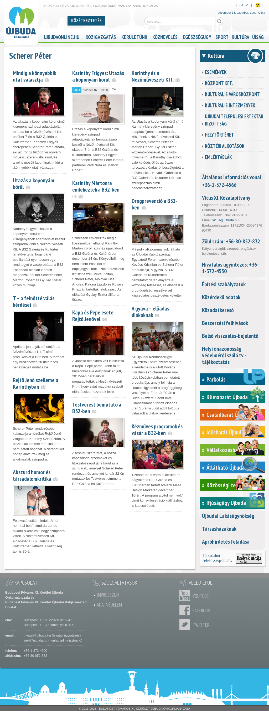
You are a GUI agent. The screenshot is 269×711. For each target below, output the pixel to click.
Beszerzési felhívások (225, 323)
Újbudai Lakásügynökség (228, 515)
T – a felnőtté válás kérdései (33, 301)
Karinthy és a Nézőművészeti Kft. (152, 76)
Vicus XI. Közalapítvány (226, 197)
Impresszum (108, 595)
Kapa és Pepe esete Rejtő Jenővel (92, 316)
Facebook (186, 610)
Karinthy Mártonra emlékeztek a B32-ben (96, 186)
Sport (222, 36)
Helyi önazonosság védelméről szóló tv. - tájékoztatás (224, 355)
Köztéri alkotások (225, 146)
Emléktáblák (218, 157)
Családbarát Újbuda (228, 414)
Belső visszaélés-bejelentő (230, 335)
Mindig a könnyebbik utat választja (34, 76)
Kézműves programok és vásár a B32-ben (157, 430)
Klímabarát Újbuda (227, 397)
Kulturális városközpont (232, 94)
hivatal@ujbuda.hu (37, 635)
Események (216, 72)
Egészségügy (197, 36)
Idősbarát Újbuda (225, 432)
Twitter (186, 624)
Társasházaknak (219, 528)
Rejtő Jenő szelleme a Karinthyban (35, 383)
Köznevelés (165, 36)
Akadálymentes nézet (258, 5)
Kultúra (240, 36)
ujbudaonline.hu (61, 36)
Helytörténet (219, 135)
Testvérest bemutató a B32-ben (96, 408)
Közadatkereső (218, 310)
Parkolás (216, 379)
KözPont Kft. (219, 83)
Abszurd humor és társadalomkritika (32, 475)
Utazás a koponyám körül (33, 184)
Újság (258, 36)
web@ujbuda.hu (35, 640)
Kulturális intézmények (230, 105)
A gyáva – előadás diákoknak (150, 312)
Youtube (186, 595)
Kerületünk (134, 36)
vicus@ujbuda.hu (225, 220)
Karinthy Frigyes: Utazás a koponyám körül (98, 76)
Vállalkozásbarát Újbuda (233, 450)
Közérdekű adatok (221, 297)
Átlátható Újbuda (225, 467)
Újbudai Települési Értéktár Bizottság (234, 120)
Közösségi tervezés (228, 485)
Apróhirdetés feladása (226, 541)
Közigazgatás (101, 36)
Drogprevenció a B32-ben (154, 204)
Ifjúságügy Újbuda (226, 503)
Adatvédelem (109, 605)
